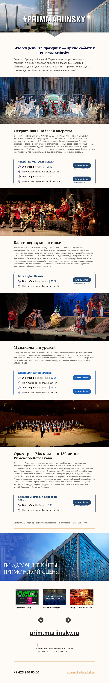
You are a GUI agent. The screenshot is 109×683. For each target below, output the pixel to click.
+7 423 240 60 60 (26, 672)
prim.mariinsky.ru (54, 632)
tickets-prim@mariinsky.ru (81, 672)
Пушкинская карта (24, 607)
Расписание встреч (51, 607)
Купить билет (81, 165)
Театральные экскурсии (81, 607)
